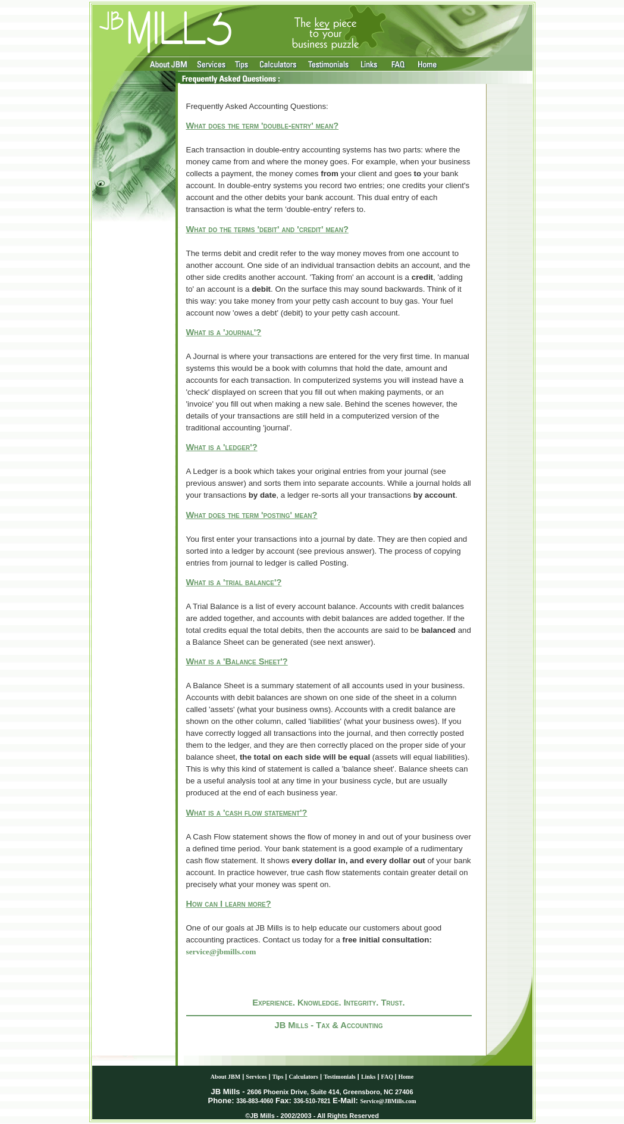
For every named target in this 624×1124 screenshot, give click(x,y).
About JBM (225, 1076)
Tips (278, 1076)
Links (368, 1076)
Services (256, 1076)
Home (406, 1076)
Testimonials (340, 1076)
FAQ (388, 1076)
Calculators (303, 1076)
